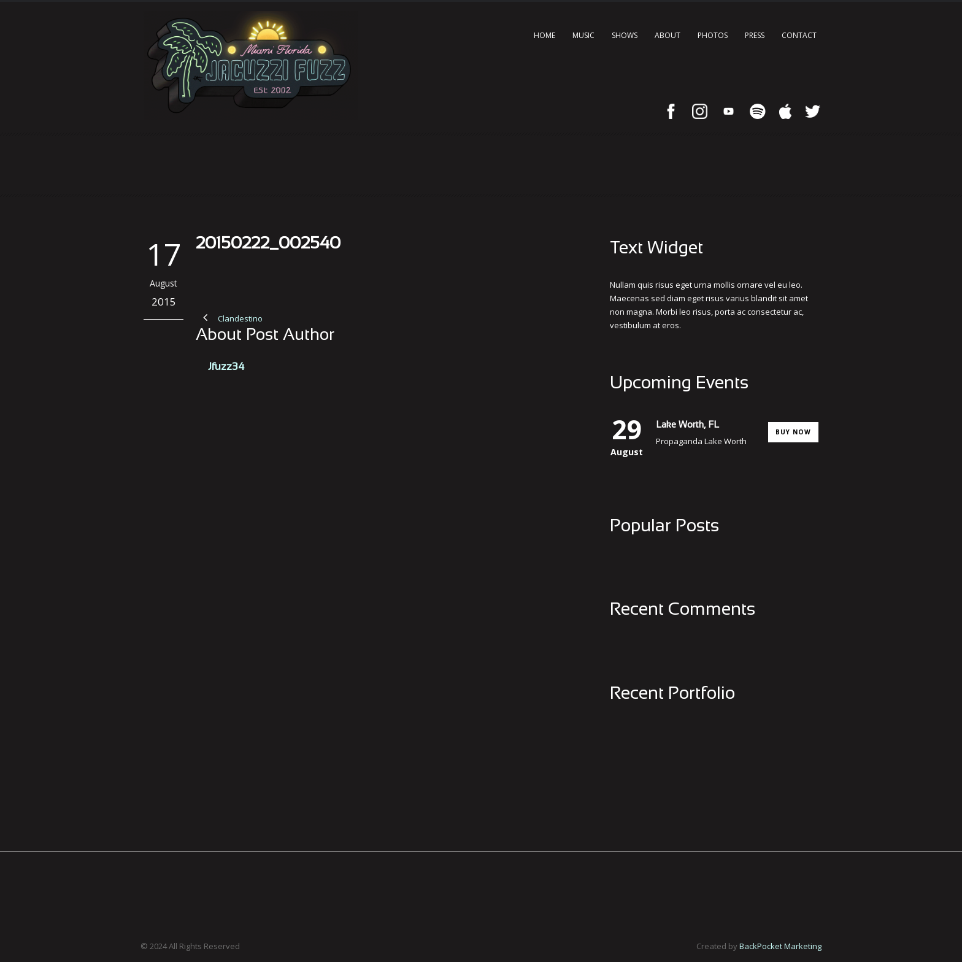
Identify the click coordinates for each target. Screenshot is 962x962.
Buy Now (793, 432)
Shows (624, 35)
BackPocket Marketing (780, 946)
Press (754, 35)
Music (583, 35)
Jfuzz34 (226, 367)
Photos (713, 35)
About (667, 35)
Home (544, 35)
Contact (799, 35)
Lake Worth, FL (687, 425)
